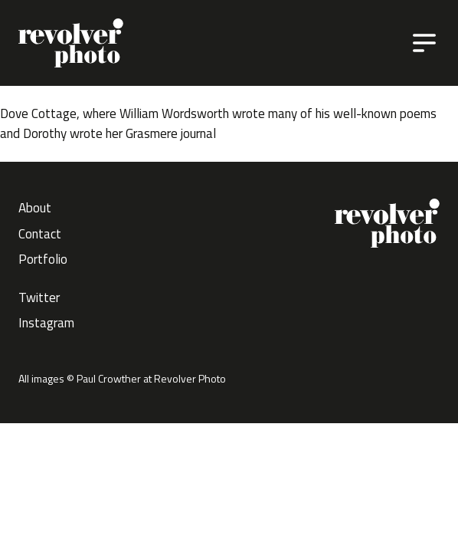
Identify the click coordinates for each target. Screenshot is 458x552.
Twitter (39, 297)
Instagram (46, 323)
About (34, 208)
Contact (39, 234)
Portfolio (42, 259)
